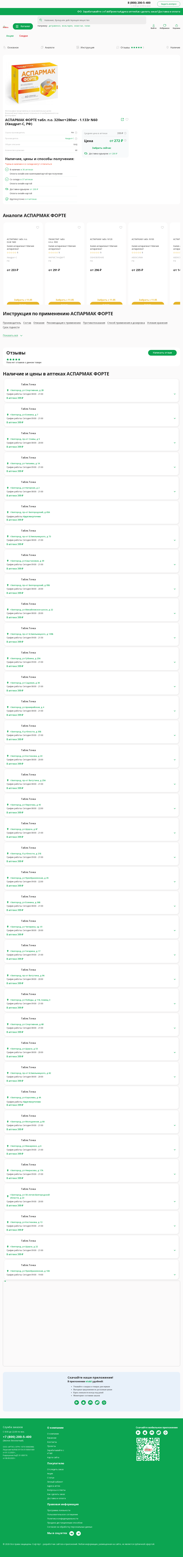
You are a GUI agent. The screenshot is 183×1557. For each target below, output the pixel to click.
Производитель (12, 322)
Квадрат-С (71, 138)
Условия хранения (157, 322)
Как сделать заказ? (147, 11)
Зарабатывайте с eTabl (96, 11)
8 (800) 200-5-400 (139, 3)
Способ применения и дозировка (126, 322)
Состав (27, 322)
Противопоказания (94, 322)
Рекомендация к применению (64, 322)
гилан (86, 25)
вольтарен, (67, 25)
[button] (91, 394)
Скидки (23, 35)
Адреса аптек (128, 11)
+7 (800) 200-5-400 (17, 1436)
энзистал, (78, 25)
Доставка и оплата (169, 11)
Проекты (115, 11)
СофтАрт (36, 1544)
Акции (10, 35)
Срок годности (11, 327)
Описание (38, 322)
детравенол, (54, 25)
